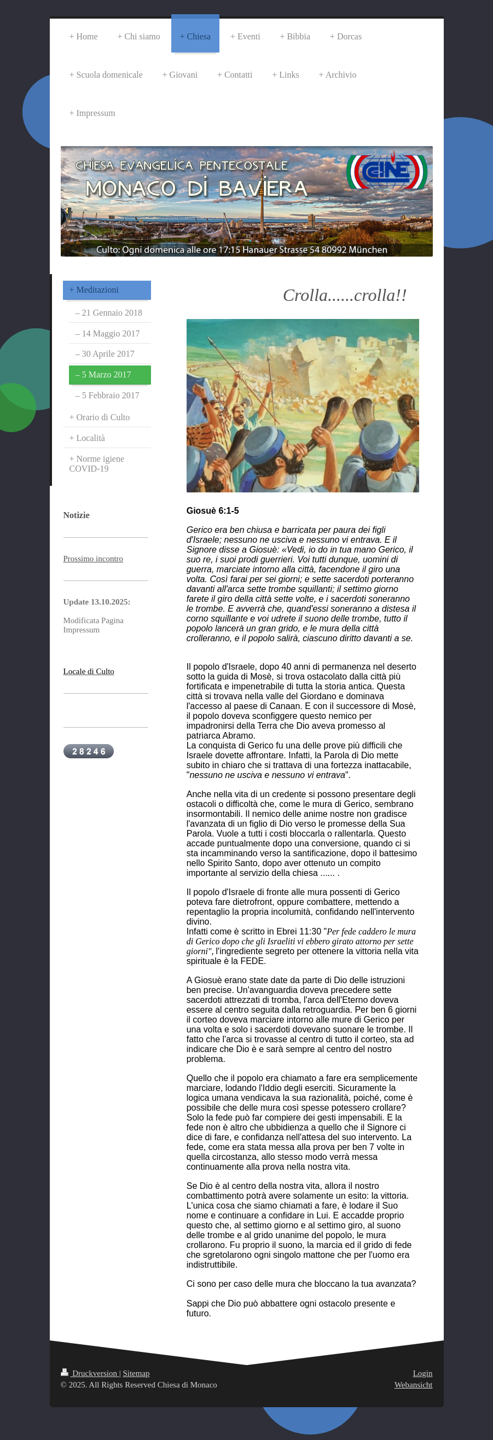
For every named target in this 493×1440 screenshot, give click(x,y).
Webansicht (414, 1384)
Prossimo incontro (93, 558)
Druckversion (90, 1373)
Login (423, 1373)
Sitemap (136, 1373)
